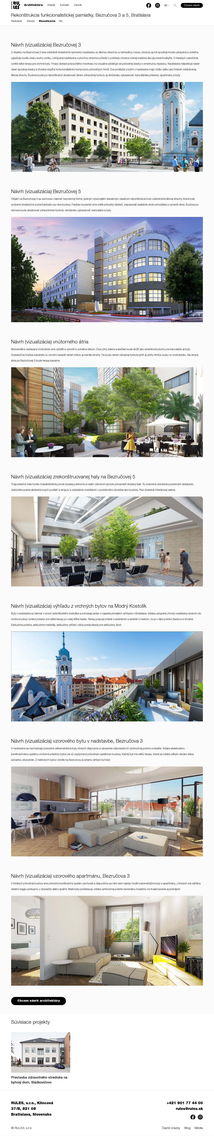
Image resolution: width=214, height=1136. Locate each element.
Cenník (78, 5)
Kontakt (64, 5)
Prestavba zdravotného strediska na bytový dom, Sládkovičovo (39, 1081)
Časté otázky (171, 1128)
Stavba (31, 21)
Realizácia (16, 21)
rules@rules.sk (189, 1109)
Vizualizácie (47, 21)
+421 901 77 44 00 (185, 1104)
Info (61, 21)
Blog (187, 1128)
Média (199, 1128)
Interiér (51, 5)
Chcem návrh (192, 5)
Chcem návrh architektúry (39, 1001)
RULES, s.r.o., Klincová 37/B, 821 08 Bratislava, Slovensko (32, 1109)
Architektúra (33, 5)
